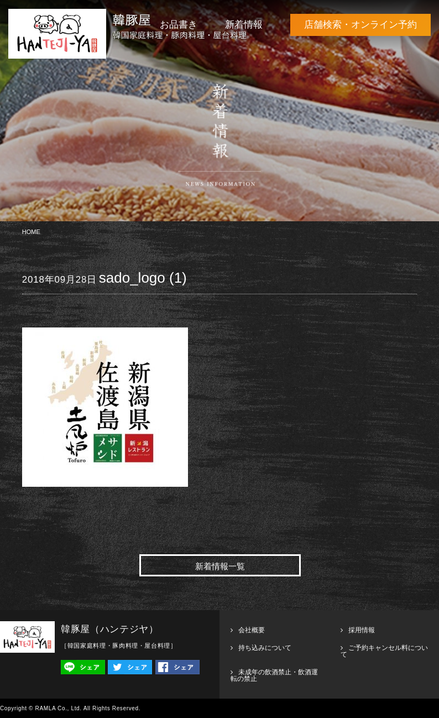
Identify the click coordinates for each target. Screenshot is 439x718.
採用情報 (361, 630)
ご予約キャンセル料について (384, 651)
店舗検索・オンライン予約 (360, 24)
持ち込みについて (264, 647)
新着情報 (244, 24)
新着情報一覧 (220, 566)
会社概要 (251, 630)
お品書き (178, 24)
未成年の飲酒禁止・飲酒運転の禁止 (274, 675)
